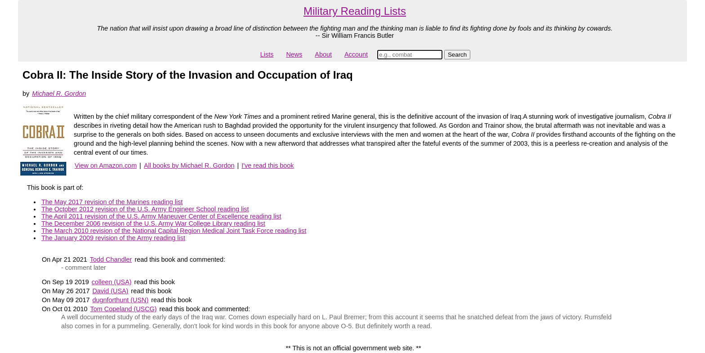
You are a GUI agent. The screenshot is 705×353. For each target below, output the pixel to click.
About (323, 54)
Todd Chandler (111, 259)
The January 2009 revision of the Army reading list (113, 237)
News (294, 54)
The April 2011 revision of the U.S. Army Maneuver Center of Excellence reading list (161, 216)
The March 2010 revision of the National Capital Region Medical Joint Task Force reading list (173, 230)
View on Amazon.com (106, 165)
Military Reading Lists (354, 11)
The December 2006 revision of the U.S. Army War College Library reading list (153, 223)
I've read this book (267, 165)
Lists (267, 54)
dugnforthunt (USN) (120, 300)
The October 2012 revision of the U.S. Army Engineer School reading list (145, 209)
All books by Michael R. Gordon (189, 165)
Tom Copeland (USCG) (123, 309)
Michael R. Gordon (59, 93)
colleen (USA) (112, 282)
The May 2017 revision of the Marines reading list (112, 202)
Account (356, 54)
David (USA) (110, 291)
